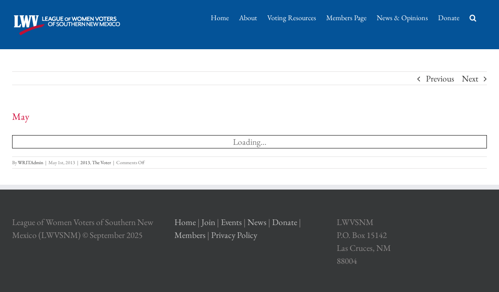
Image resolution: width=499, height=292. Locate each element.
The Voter (101, 162)
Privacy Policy (234, 234)
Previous (440, 78)
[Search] (473, 17)
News (256, 222)
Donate (284, 222)
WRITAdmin (30, 162)
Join (208, 222)
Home (185, 222)
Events (231, 222)
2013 (85, 162)
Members (189, 234)
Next (470, 78)
